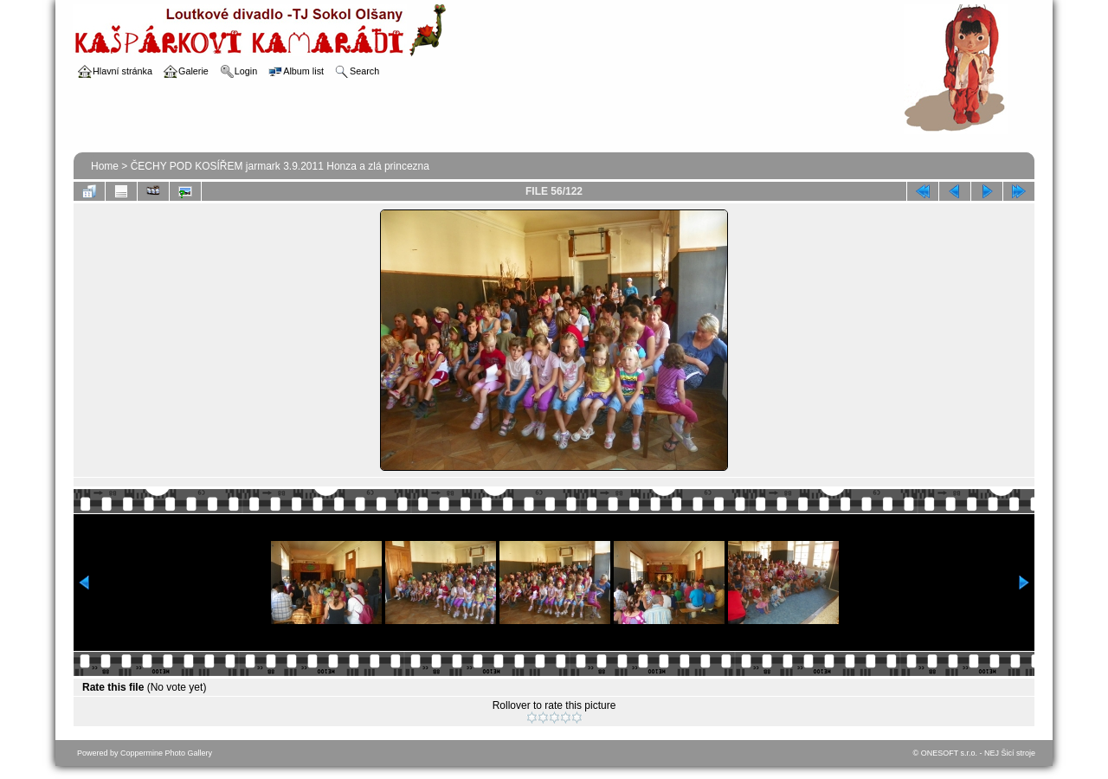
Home (105, 166)
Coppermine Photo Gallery (166, 753)
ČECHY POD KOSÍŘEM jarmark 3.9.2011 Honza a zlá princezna (280, 166)
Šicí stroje (1018, 753)
